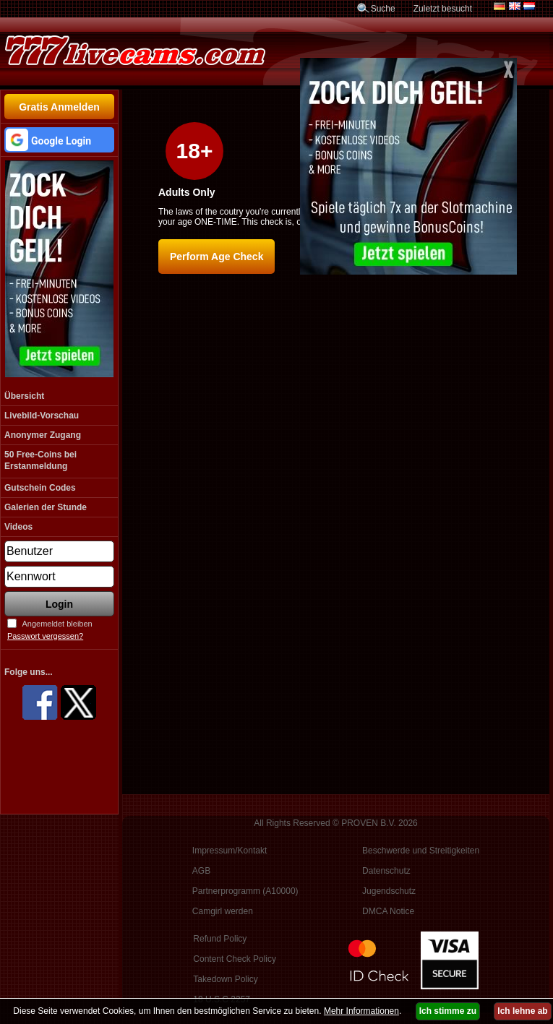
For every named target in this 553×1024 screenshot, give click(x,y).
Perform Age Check (216, 256)
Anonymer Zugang (42, 435)
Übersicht (24, 396)
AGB (201, 871)
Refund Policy (220, 939)
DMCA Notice (388, 911)
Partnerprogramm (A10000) (245, 891)
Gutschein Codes (40, 488)
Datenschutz (386, 871)
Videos (18, 527)
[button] (59, 139)
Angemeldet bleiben (57, 623)
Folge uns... (28, 672)
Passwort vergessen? (45, 636)
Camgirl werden (222, 911)
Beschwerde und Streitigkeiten (420, 851)
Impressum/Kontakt (229, 851)
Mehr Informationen (361, 1011)
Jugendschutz (389, 891)
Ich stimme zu (447, 1011)
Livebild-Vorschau (41, 415)
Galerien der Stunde (45, 507)
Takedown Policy (225, 979)
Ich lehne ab (522, 1011)
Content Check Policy (234, 959)
